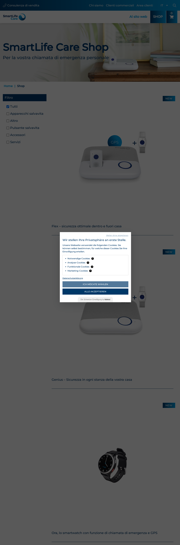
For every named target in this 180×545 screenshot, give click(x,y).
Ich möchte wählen (95, 284)
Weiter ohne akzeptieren (117, 235)
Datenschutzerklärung (72, 278)
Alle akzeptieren (95, 291)
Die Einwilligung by (95, 299)
